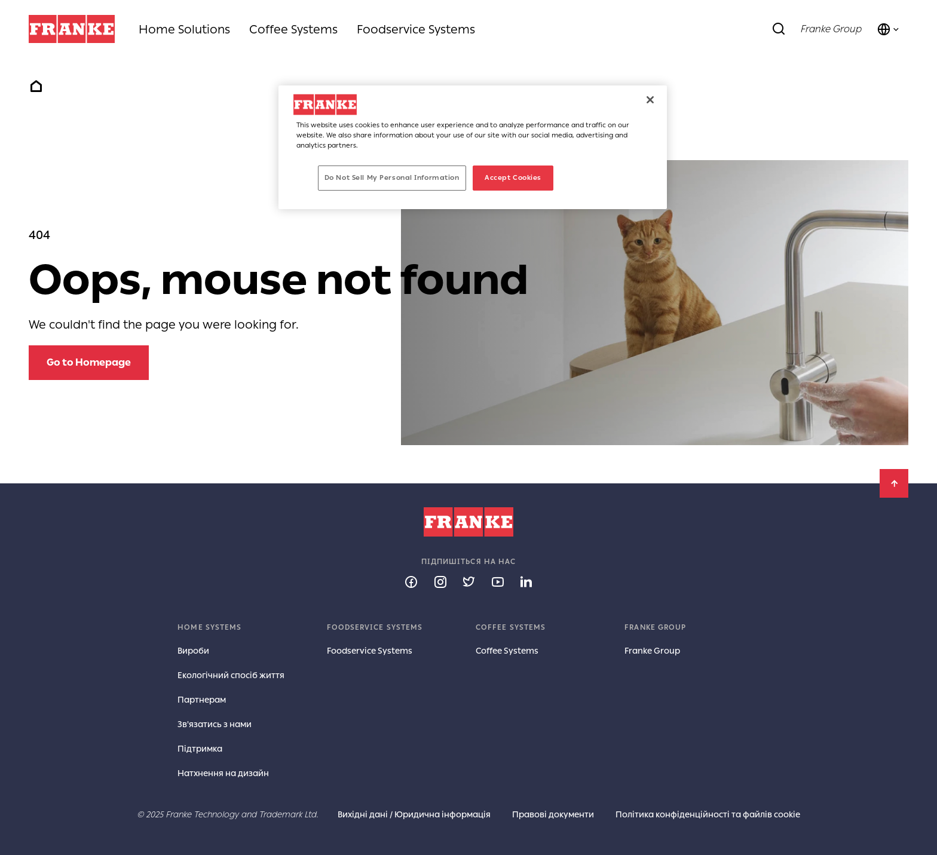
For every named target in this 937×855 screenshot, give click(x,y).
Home (36, 86)
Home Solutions (184, 29)
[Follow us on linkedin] (526, 581)
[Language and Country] (888, 29)
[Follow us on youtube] (497, 581)
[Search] (778, 29)
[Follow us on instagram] (440, 581)
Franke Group (831, 29)
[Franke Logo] (72, 29)
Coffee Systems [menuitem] (293, 29)
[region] (472, 147)
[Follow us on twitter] (468, 581)
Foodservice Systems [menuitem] (416, 29)
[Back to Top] (894, 483)
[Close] (650, 100)
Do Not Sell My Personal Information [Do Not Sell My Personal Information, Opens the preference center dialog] (392, 177)
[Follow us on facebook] (411, 581)
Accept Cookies (513, 177)
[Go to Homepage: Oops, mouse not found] (89, 362)
